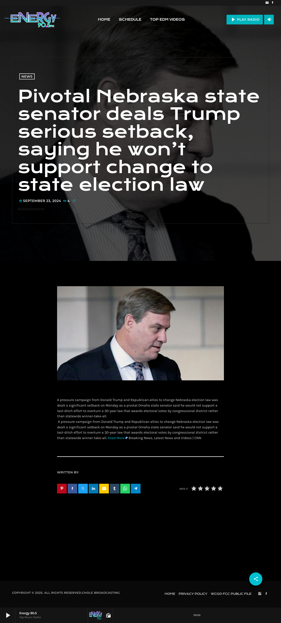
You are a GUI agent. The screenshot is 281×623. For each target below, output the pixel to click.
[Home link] (32, 19)
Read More (116, 438)
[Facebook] (272, 2)
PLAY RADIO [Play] (244, 19)
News (27, 76)
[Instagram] (267, 2)
